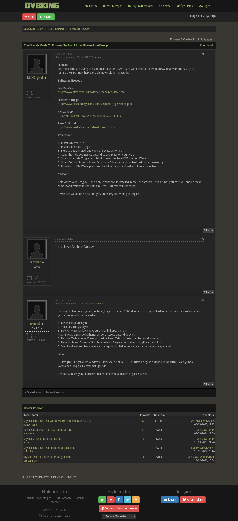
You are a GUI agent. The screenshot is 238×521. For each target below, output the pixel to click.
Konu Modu (207, 45)
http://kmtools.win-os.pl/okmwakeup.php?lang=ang (89, 115)
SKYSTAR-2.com (33, 28)
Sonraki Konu (53, 392)
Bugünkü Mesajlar (140, 6)
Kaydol (46, 16)
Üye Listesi (185, 6)
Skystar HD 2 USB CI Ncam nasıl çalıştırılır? (49, 447)
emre (96, 57)
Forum (91, 6)
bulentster (209, 447)
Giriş (29, 16)
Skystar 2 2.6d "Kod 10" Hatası (42, 438)
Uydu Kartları (56, 28)
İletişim (170, 499)
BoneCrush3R (30, 424)
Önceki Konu (34, 392)
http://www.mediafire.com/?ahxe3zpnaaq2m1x (86, 127)
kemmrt (35, 262)
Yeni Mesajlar (112, 6)
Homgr (27, 442)
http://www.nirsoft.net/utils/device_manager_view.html (91, 92)
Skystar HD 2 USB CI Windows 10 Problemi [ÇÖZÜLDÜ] (57, 420)
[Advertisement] (130, 209)
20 (143, 420)
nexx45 (97, 303)
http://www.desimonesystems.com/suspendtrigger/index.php (95, 103)
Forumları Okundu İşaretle (119, 508)
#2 (202, 239)
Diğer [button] (206, 6)
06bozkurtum (30, 451)
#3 (202, 300)
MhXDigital (35, 78)
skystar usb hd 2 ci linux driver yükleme (47, 456)
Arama (165, 6)
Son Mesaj (196, 420)
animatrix (28, 433)
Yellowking (209, 420)
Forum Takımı (193, 499)
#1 (202, 54)
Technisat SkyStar (79, 28)
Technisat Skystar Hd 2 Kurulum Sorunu (47, 429)
